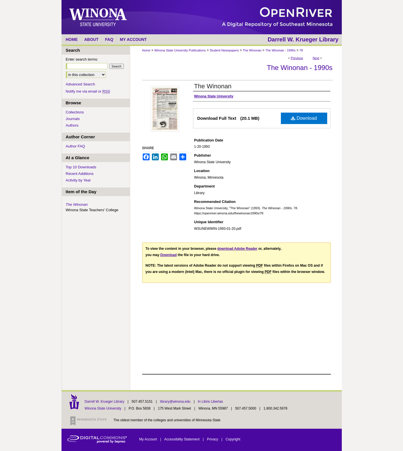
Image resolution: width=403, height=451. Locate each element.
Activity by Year (78, 180)
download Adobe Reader (237, 249)
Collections (75, 112)
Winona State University (103, 408)
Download (304, 118)
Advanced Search (80, 84)
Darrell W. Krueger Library (105, 402)
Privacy (213, 439)
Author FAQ (75, 146)
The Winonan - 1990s (280, 50)
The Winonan (252, 50)
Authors (72, 125)
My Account (148, 439)
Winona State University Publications (180, 50)
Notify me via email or (88, 91)
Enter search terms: (82, 59)
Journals (73, 119)
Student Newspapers (224, 50)
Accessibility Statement (182, 439)
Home (146, 50)
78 (301, 50)
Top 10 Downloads (81, 167)
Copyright (233, 439)
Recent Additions (80, 173)
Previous (297, 58)
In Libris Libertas (210, 402)
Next (316, 58)
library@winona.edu (176, 402)
